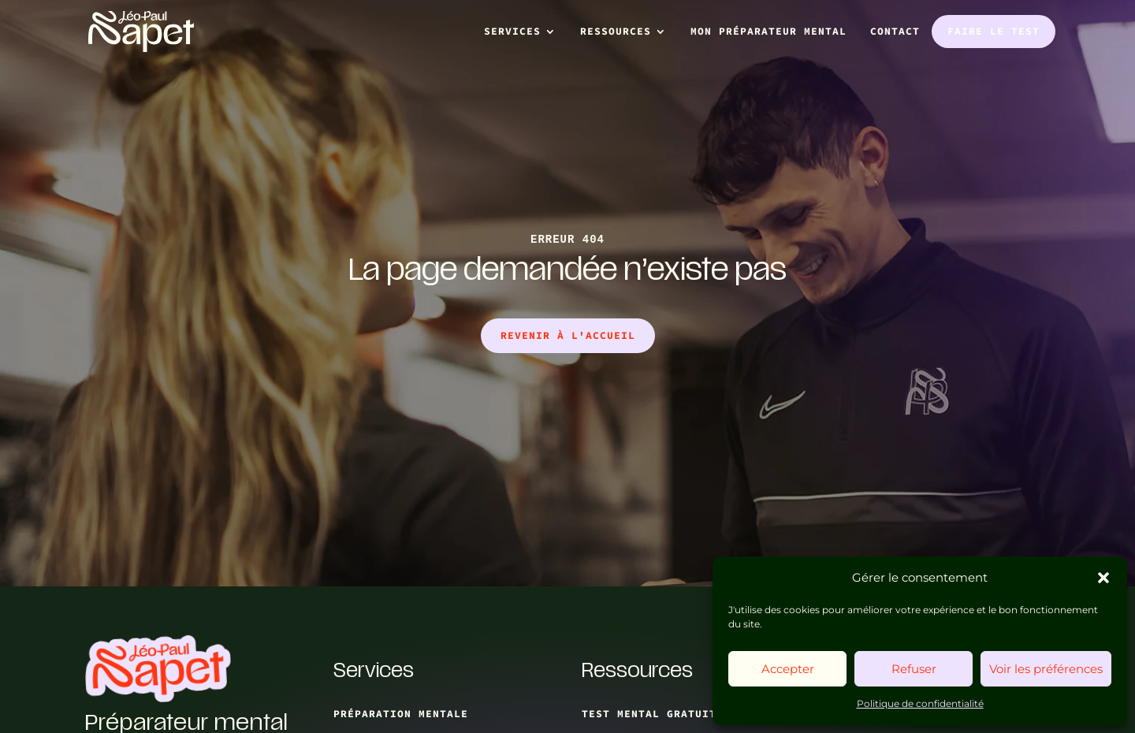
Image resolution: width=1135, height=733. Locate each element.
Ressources (615, 31)
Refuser (913, 668)
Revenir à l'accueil (568, 335)
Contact (895, 31)
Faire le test (993, 31)
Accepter (787, 668)
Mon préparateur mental (768, 31)
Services (512, 31)
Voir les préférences (1046, 668)
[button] (1103, 578)
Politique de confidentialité (920, 703)
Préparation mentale (400, 713)
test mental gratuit (649, 713)
